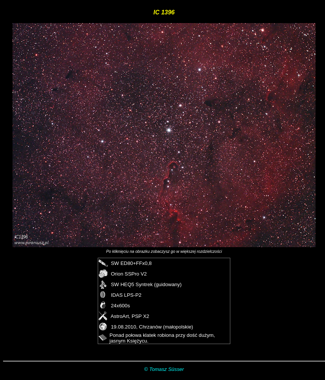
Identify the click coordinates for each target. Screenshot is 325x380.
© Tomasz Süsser (164, 369)
